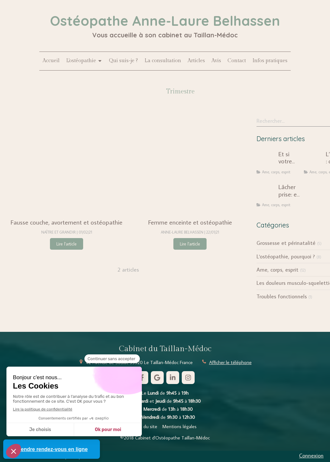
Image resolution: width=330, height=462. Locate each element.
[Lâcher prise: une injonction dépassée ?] (266, 193)
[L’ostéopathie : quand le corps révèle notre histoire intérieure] (313, 160)
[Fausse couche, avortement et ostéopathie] (66, 163)
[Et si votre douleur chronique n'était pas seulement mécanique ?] (266, 160)
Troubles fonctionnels (282, 296)
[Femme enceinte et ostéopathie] (190, 163)
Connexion (311, 455)
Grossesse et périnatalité (286, 242)
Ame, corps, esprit (277, 269)
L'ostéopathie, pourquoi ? (286, 256)
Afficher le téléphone (230, 362)
